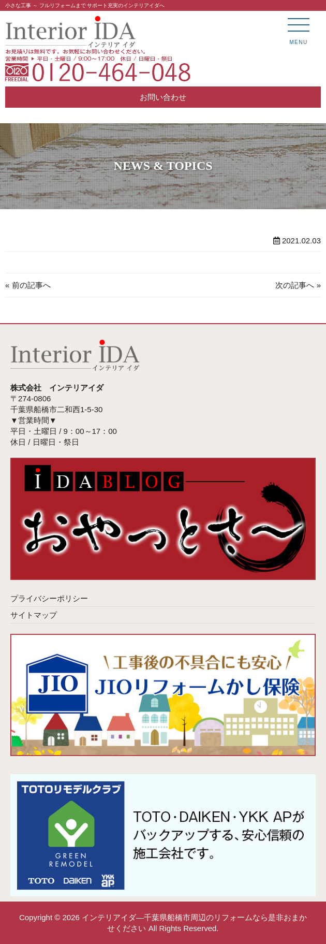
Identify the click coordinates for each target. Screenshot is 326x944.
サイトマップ (33, 615)
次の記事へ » (298, 285)
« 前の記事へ (28, 285)
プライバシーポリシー (49, 598)
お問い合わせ (163, 97)
